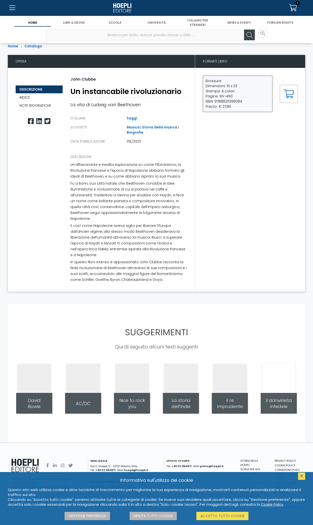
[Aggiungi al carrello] (288, 93)
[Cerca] (242, 39)
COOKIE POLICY (285, 465)
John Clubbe (83, 79)
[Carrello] (293, 9)
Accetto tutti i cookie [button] (222, 515)
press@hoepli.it (212, 466)
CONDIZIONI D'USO (287, 470)
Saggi (132, 118)
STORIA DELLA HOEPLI (249, 463)
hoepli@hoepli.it (136, 470)
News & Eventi (239, 26)
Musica (133, 127)
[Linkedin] (39, 121)
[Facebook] (31, 121)
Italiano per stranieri (197, 26)
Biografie (135, 132)
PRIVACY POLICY (285, 461)
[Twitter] (47, 121)
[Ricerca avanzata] (256, 39)
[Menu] (12, 9)
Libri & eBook (74, 26)
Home (32, 26)
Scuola (115, 26)
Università (156, 26)
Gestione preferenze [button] (87, 515)
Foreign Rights (280, 26)
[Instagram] (63, 465)
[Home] (156, 10)
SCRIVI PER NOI (250, 469)
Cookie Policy (272, 504)
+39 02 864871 (105, 470)
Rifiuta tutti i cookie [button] (153, 515)
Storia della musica (159, 127)
